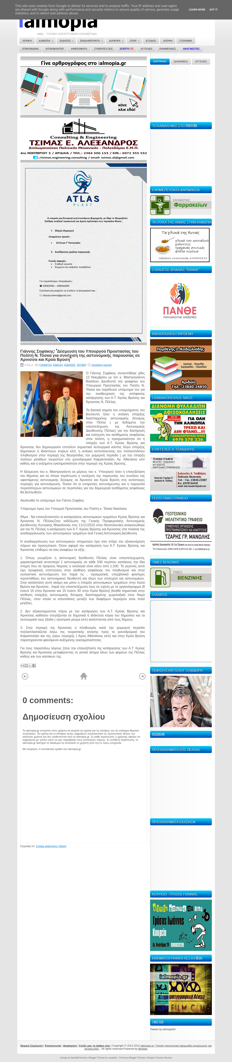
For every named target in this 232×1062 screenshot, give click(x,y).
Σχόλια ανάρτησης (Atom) (51, 846)
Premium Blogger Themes (132, 1057)
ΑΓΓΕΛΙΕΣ (201, 61)
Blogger (143, 1048)
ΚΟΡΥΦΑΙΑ (159, 61)
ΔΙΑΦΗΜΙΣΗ (181, 61)
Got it (213, 9)
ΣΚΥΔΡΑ (81, 365)
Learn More (197, 9)
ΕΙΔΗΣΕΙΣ (69, 365)
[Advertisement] (181, 92)
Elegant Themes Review (159, 1057)
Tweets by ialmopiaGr (163, 1029)
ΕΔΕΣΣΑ (58, 365)
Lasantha (112, 1057)
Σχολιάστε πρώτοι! (102, 365)
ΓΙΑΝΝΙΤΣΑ (45, 365)
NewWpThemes (79, 1057)
